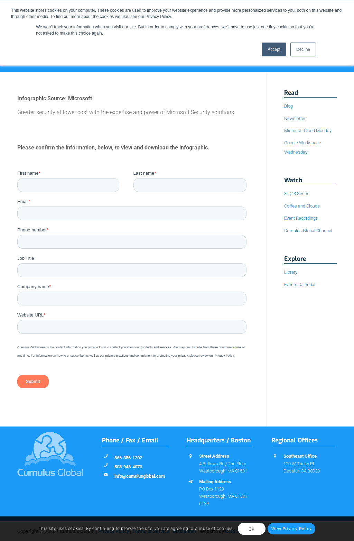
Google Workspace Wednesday (302, 147)
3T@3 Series (296, 193)
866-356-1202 (128, 457)
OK (251, 529)
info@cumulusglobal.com (139, 476)
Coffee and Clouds (302, 206)
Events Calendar (300, 284)
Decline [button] (303, 49)
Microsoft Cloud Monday (308, 130)
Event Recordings (301, 218)
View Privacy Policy (291, 528)
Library (290, 272)
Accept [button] (274, 49)
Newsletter (295, 118)
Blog (288, 106)
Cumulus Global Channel (308, 230)
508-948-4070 (128, 466)
